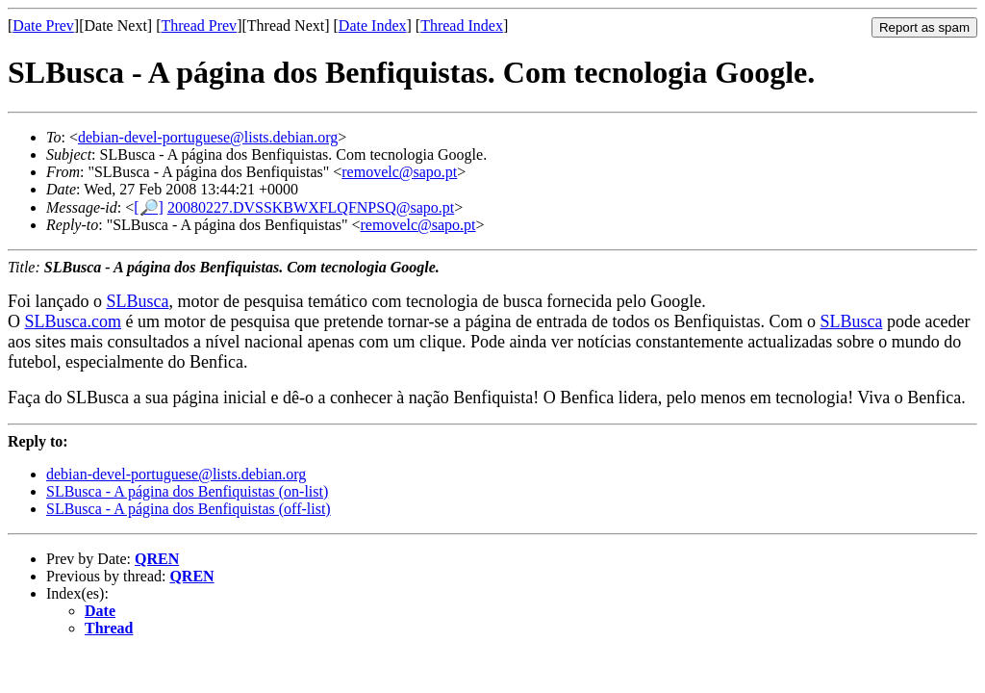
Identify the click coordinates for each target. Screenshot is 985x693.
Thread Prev (199, 25)
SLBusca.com (73, 321)
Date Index (373, 25)
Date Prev (43, 25)
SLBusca (137, 301)
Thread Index (461, 25)
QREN (157, 559)
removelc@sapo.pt (399, 172)
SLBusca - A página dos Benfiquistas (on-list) (187, 491)
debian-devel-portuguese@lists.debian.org (208, 137)
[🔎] (149, 207)
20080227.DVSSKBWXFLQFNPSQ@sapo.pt (310, 207)
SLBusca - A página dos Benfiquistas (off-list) (188, 508)
